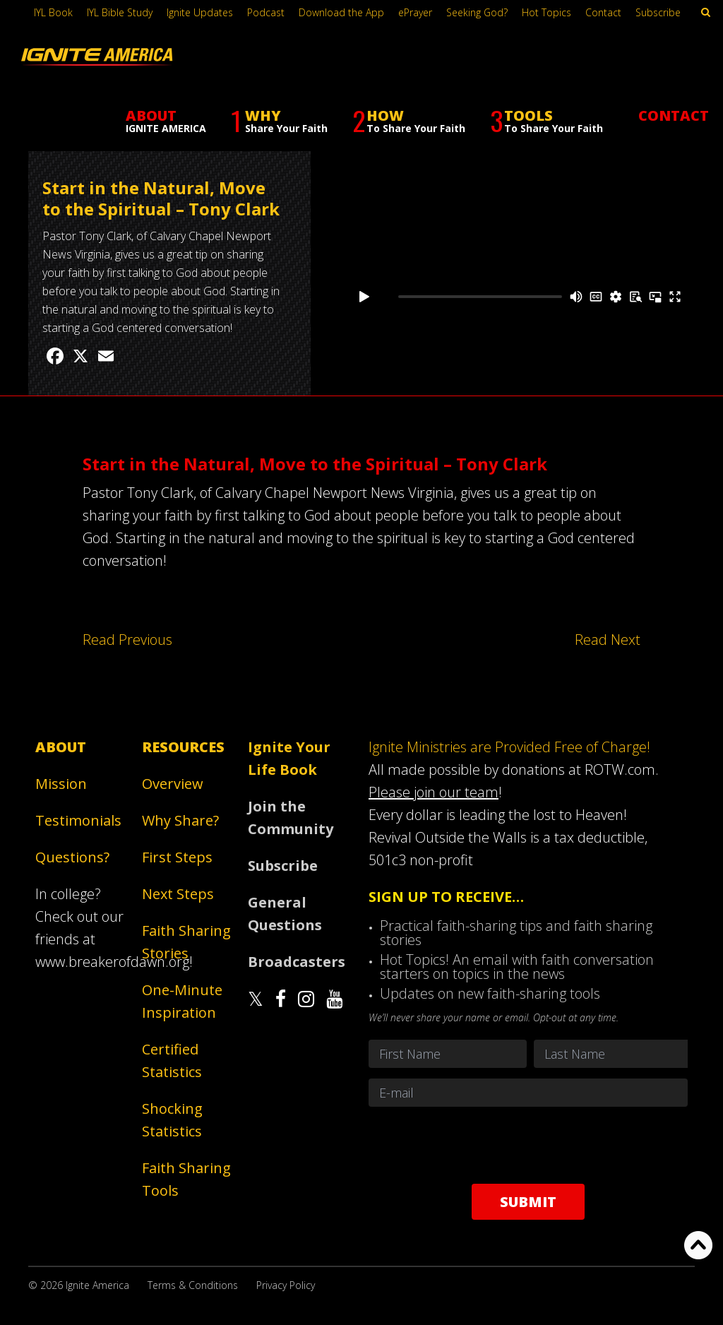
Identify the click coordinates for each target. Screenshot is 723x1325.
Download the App (341, 12)
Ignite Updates (200, 12)
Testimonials (78, 820)
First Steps (177, 857)
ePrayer (415, 12)
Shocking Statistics (172, 1120)
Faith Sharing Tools (186, 1179)
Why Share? (180, 820)
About (60, 746)
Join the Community (290, 817)
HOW (408, 98)
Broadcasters (295, 961)
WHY (279, 98)
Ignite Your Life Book (289, 758)
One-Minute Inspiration (182, 1001)
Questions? (72, 857)
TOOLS (546, 98)
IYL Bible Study (120, 12)
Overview (172, 783)
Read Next (607, 639)
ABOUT (166, 97)
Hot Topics (546, 12)
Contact (603, 12)
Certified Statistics (172, 1060)
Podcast (266, 12)
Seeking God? (477, 12)
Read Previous (127, 639)
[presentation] (528, 1144)
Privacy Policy (285, 1285)
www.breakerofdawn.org (112, 961)
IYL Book (53, 12)
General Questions (285, 913)
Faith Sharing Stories (96, 139)
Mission (61, 783)
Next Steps (178, 893)
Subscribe (658, 12)
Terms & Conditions (193, 1285)
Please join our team (433, 792)
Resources (183, 746)
